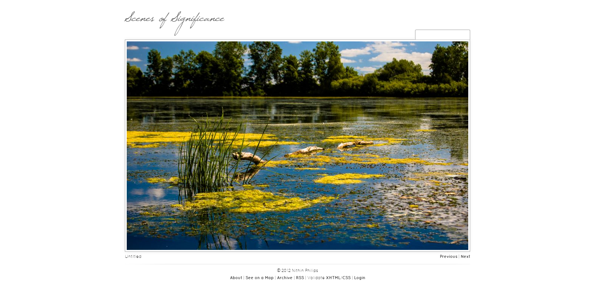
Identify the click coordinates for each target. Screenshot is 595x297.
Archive (285, 278)
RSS (300, 278)
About (236, 278)
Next (465, 257)
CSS (346, 278)
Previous (448, 257)
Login (359, 278)
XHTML (333, 278)
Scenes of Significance (174, 22)
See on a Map (260, 278)
